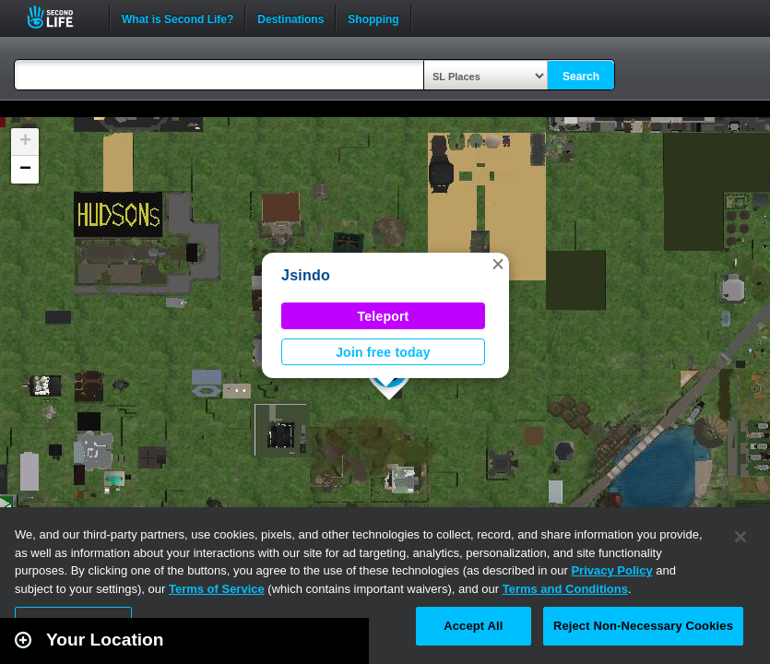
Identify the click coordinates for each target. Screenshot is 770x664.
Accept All (473, 626)
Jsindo (305, 275)
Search (581, 76)
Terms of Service (217, 589)
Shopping (373, 17)
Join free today (383, 352)
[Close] (740, 536)
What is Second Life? (177, 17)
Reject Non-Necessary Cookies (643, 626)
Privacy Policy (611, 570)
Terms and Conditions (565, 589)
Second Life (60, 17)
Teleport (383, 316)
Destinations (290, 17)
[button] (498, 264)
